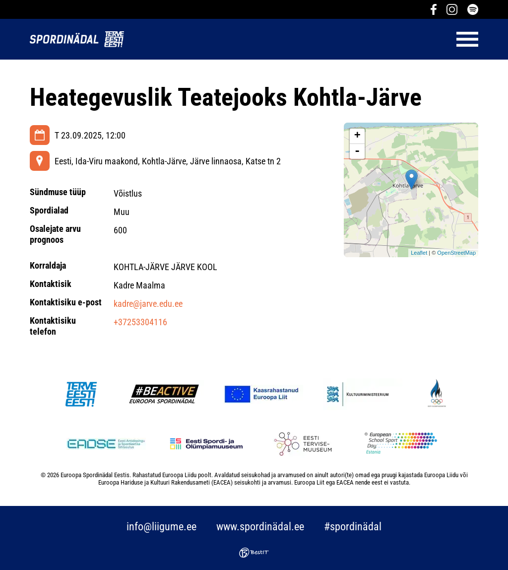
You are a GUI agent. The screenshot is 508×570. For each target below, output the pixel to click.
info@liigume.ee (161, 526)
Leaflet (419, 253)
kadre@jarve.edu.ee (148, 303)
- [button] (357, 151)
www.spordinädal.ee (260, 526)
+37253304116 (140, 322)
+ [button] (357, 136)
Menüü (306, 39)
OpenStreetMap (456, 253)
